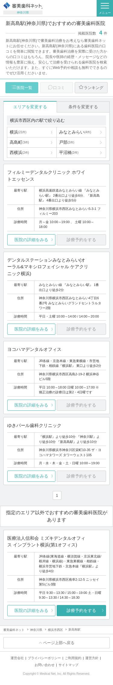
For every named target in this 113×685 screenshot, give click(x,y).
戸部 (66, 142)
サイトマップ (68, 665)
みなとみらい (75, 132)
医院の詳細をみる (31, 239)
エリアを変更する (30, 106)
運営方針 (92, 658)
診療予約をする (81, 610)
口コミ (59, 87)
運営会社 (17, 658)
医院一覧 (24, 87)
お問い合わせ (45, 665)
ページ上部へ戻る (58, 642)
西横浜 (19, 152)
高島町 (19, 142)
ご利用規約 (73, 658)
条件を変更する (83, 106)
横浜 (18, 132)
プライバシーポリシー (44, 658)
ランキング (93, 87)
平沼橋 (68, 152)
